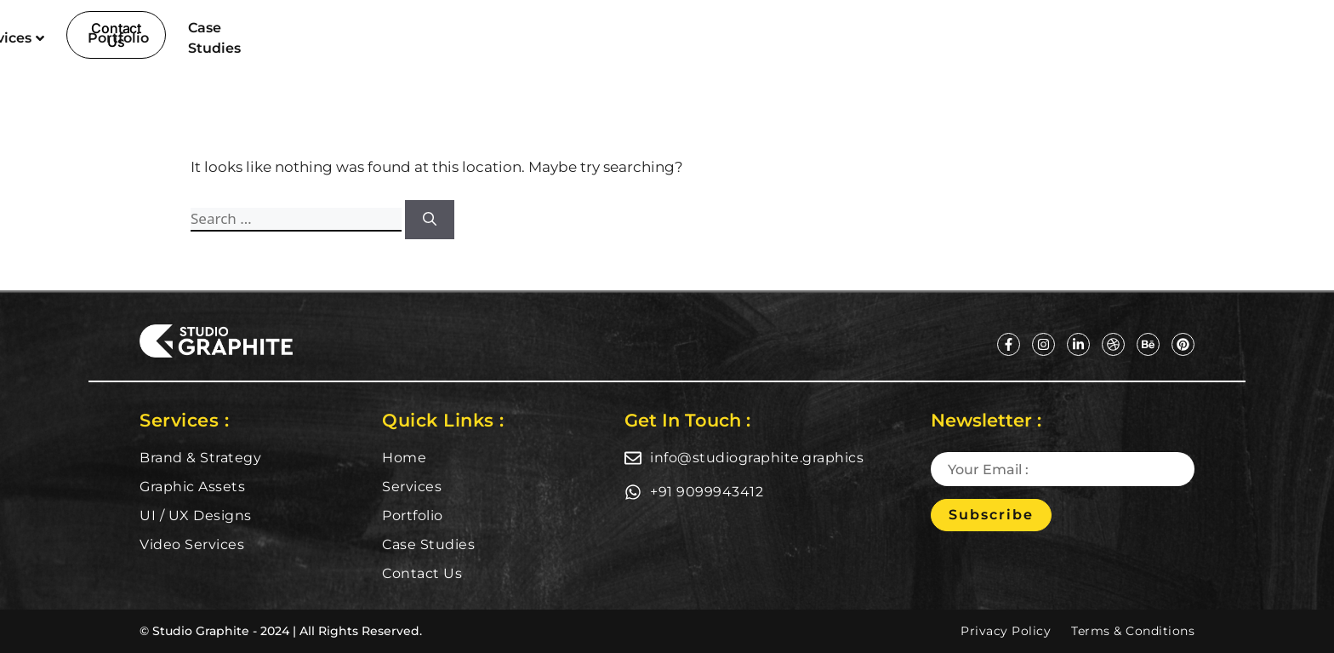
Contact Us (422, 573)
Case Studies (842, 38)
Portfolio (728, 38)
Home (523, 38)
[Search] (429, 219)
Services (619, 38)
